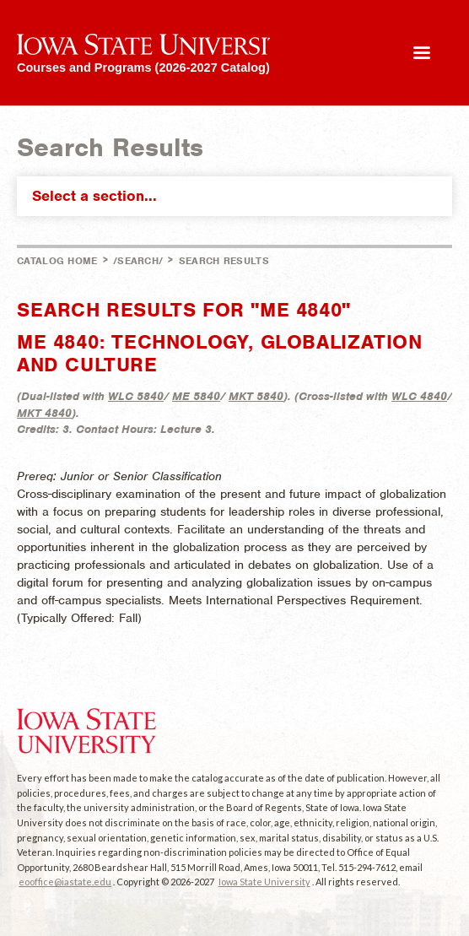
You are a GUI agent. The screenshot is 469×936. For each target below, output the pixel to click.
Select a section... (238, 196)
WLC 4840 (419, 396)
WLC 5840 (136, 396)
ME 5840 (196, 396)
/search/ (138, 261)
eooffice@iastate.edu (65, 881)
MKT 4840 (44, 413)
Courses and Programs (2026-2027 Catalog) (143, 67)
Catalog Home (57, 261)
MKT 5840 (256, 396)
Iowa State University (264, 881)
